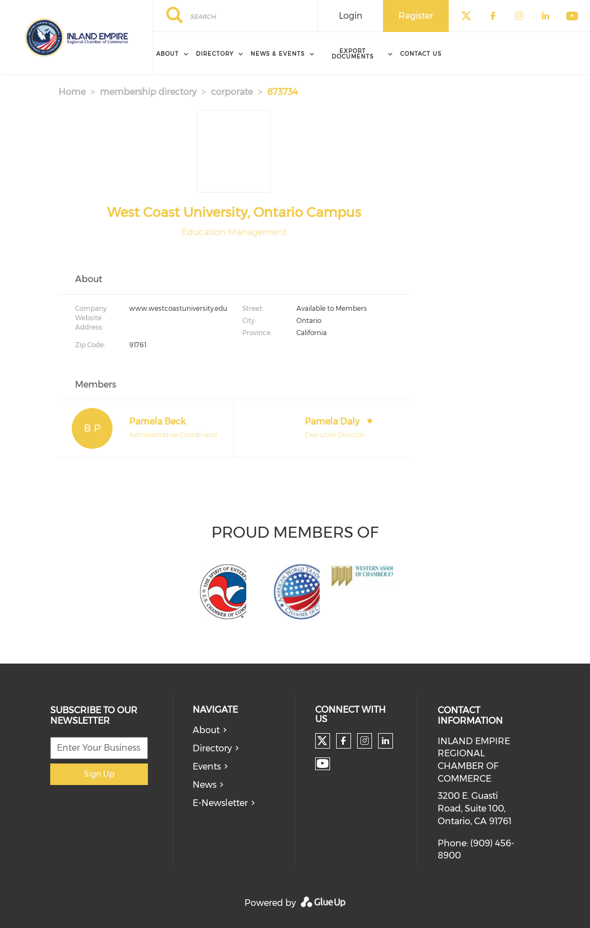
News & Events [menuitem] (278, 53)
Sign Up (99, 774)
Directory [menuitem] (214, 53)
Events (207, 766)
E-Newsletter (220, 803)
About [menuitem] (167, 53)
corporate (232, 92)
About (206, 730)
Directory (212, 748)
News (204, 784)
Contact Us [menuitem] (421, 53)
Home (72, 92)
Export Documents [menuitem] (353, 53)
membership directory (148, 92)
